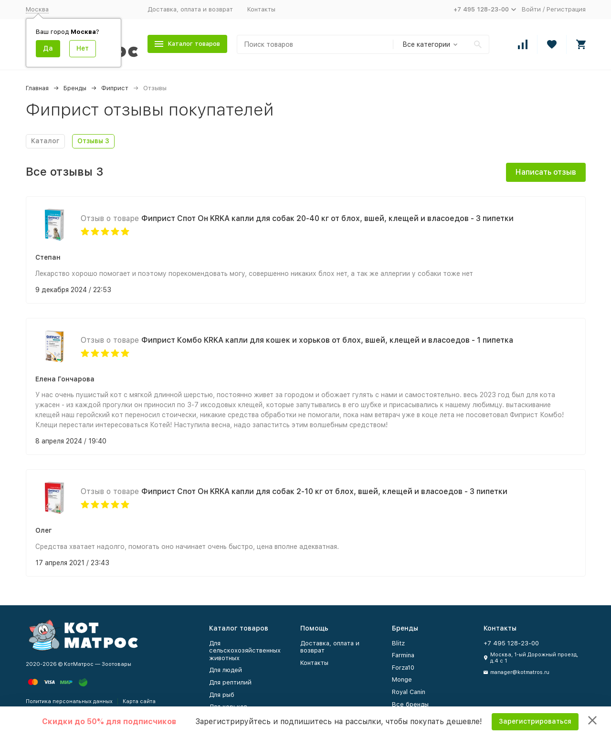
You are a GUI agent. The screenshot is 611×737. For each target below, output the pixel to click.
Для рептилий (230, 682)
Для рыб (221, 694)
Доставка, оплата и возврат (190, 9)
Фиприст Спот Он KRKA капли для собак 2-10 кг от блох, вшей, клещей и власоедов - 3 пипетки (324, 491)
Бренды (74, 88)
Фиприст (114, 88)
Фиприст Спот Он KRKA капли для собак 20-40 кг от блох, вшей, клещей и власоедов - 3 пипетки (327, 218)
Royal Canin (408, 691)
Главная (37, 88)
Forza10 (403, 667)
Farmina (403, 655)
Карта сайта (139, 701)
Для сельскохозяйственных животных (245, 651)
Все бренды (410, 704)
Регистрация (566, 9)
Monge (402, 679)
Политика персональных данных (69, 701)
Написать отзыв (546, 172)
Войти (531, 9)
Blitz (398, 643)
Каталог (45, 141)
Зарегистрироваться (535, 721)
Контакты (261, 9)
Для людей (225, 670)
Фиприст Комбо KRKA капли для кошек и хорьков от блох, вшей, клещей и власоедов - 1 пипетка (327, 340)
